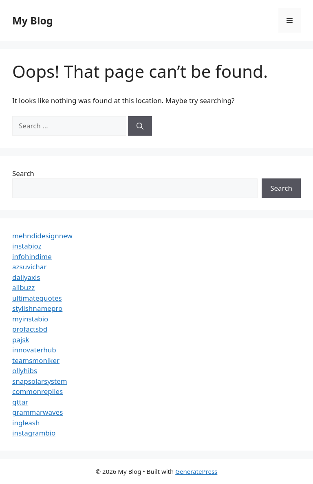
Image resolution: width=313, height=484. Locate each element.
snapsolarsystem (39, 381)
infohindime (32, 256)
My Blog (32, 20)
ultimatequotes (37, 298)
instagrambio (33, 433)
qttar (20, 402)
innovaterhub (34, 349)
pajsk (20, 339)
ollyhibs (24, 370)
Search (23, 173)
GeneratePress (196, 471)
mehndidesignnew (42, 235)
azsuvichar (29, 266)
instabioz (27, 246)
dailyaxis (26, 277)
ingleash (26, 422)
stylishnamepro (37, 308)
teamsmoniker (36, 360)
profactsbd (29, 329)
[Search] (140, 126)
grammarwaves (37, 412)
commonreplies (37, 391)
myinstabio (30, 318)
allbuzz (23, 287)
